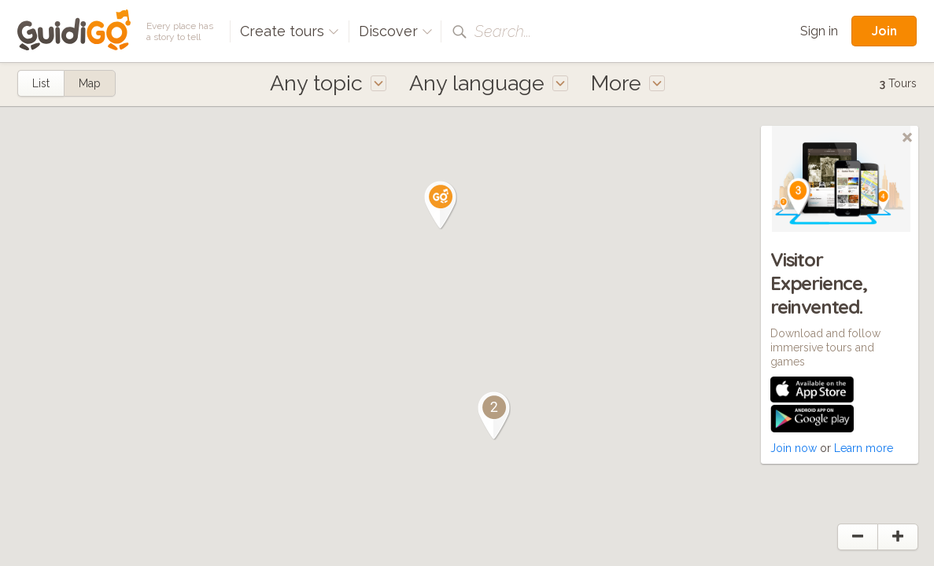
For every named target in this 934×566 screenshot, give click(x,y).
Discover (396, 31)
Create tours (289, 31)
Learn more (863, 448)
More (628, 83)
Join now (793, 448)
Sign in (819, 31)
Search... (502, 31)
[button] (440, 205)
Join (884, 31)
